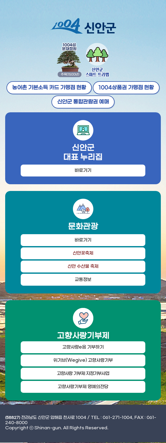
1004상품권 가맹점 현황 (126, 88)
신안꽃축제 (83, 253)
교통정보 (83, 280)
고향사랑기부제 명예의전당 (83, 387)
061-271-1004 (117, 418)
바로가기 (83, 170)
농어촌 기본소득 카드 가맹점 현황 (49, 88)
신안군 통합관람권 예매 (83, 102)
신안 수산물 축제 (83, 266)
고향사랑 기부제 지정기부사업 (83, 374)
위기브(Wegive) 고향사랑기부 (83, 361)
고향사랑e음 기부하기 (83, 347)
